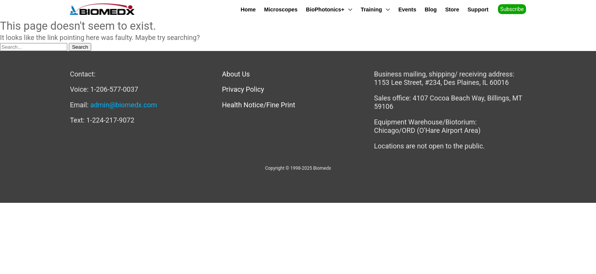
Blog (431, 9)
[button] (514, 9)
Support (478, 9)
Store (452, 9)
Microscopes (281, 9)
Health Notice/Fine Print (258, 105)
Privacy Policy (243, 89)
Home (248, 9)
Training (371, 9)
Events (407, 9)
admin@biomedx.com (123, 105)
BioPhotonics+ (325, 9)
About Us (236, 74)
